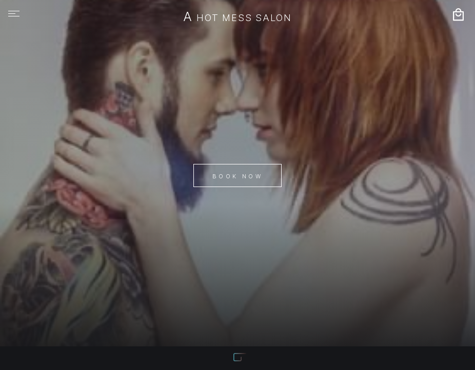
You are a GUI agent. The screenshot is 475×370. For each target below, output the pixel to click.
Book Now (237, 176)
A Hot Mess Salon (237, 17)
